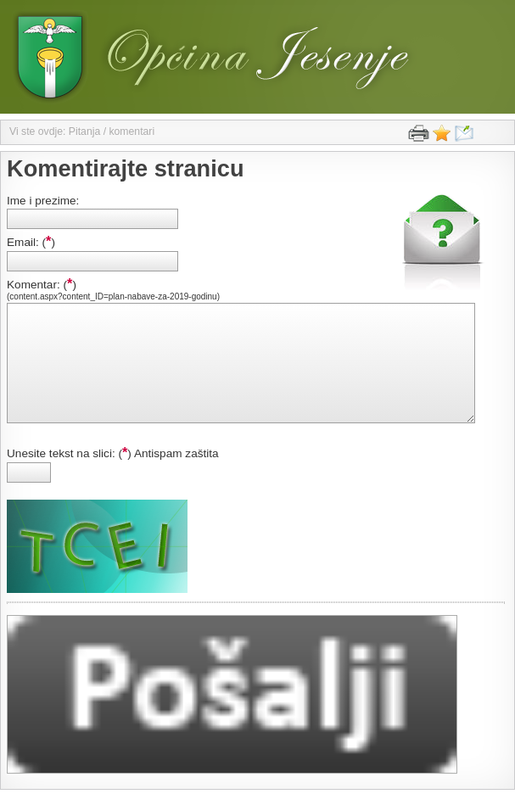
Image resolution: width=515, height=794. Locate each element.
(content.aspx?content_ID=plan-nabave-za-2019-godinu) (113, 296)
